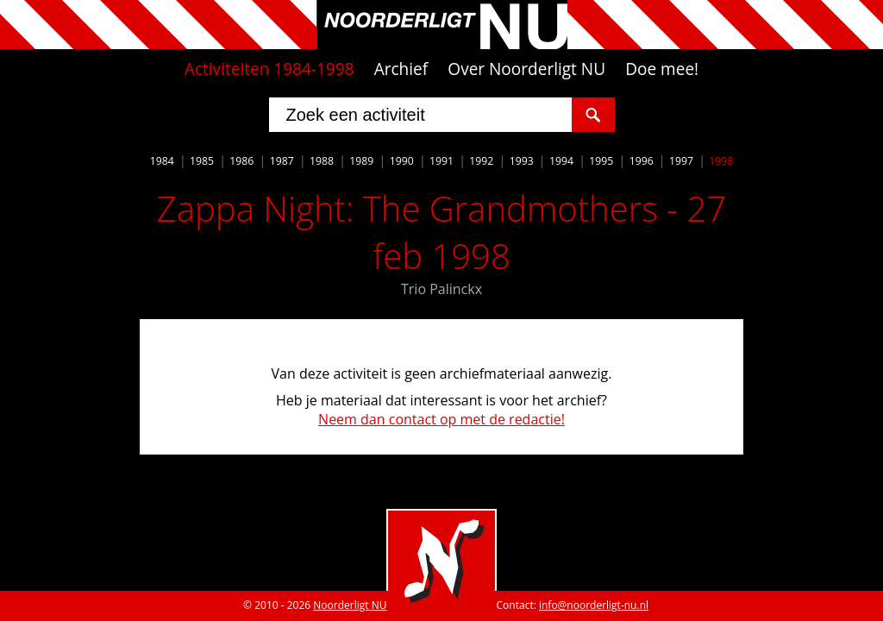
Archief (401, 69)
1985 (202, 161)
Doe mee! (661, 69)
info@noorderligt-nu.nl (593, 605)
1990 (402, 161)
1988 (322, 161)
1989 (361, 161)
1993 (522, 161)
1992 (481, 161)
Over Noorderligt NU (526, 69)
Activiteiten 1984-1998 (269, 69)
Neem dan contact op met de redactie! (441, 419)
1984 (162, 161)
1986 (241, 161)
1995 (601, 161)
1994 (561, 161)
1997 (681, 161)
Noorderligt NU (349, 605)
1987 (282, 161)
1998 (721, 161)
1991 (441, 161)
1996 (641, 161)
